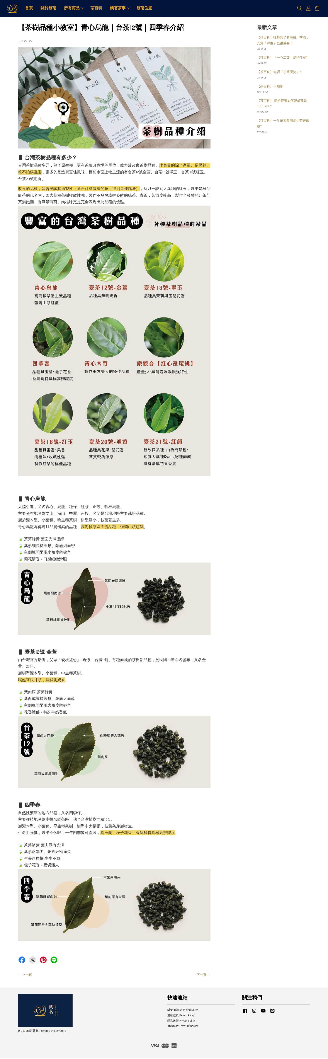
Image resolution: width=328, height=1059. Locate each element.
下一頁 (201, 976)
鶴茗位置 (144, 8)
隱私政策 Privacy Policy (181, 1021)
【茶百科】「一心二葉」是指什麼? (282, 58)
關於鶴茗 (48, 8)
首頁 (29, 8)
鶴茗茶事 (120, 8)
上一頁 (27, 976)
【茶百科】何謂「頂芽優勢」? (279, 73)
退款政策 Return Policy (181, 1016)
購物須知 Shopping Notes (182, 1010)
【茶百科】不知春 (270, 87)
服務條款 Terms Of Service (183, 1027)
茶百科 (96, 8)
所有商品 (74, 8)
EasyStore (60, 1031)
